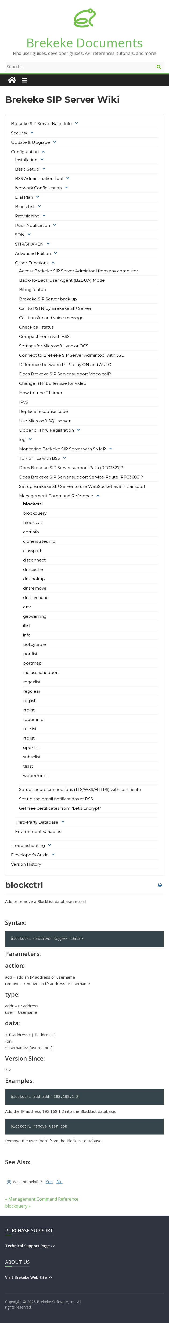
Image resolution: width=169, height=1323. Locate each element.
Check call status (36, 327)
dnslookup (34, 578)
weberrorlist (35, 775)
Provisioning (27, 215)
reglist (29, 700)
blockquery (34, 513)
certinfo (31, 531)
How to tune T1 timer (40, 392)
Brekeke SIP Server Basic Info (41, 123)
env (27, 606)
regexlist (31, 681)
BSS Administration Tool (39, 178)
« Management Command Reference (41, 1199)
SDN (19, 234)
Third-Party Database (36, 822)
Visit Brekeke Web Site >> (28, 1277)
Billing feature (33, 289)
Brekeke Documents (84, 42)
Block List (25, 206)
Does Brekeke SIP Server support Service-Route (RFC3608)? (81, 477)
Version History (26, 864)
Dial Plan (24, 197)
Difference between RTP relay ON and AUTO (65, 364)
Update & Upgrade (30, 142)
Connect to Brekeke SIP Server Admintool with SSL (71, 355)
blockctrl (32, 503)
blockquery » (18, 1206)
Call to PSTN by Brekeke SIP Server (55, 308)
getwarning (34, 616)
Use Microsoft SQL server (44, 420)
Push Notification (32, 225)
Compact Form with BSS (44, 336)
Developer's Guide (30, 854)
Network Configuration (38, 187)
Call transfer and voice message (51, 317)
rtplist (29, 710)
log (22, 439)
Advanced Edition (33, 253)
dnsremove (34, 588)
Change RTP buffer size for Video (52, 383)
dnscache (33, 569)
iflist (27, 625)
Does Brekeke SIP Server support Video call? (65, 373)
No (59, 1182)
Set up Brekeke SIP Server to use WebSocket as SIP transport (82, 486)
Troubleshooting (28, 845)
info (27, 635)
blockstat (32, 522)
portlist (30, 653)
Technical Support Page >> (30, 1245)
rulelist (30, 728)
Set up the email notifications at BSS (56, 798)
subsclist (31, 756)
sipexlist (31, 747)
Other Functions (31, 262)
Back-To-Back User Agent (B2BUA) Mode (62, 280)
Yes (49, 1182)
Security (19, 132)
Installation (26, 159)
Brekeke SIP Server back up (48, 298)
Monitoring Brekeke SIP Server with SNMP (62, 448)
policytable (34, 644)
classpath (32, 550)
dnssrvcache (36, 597)
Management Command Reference (56, 495)
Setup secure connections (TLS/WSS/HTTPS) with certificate (80, 789)
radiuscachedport (41, 672)
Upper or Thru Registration (46, 430)
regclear (31, 691)
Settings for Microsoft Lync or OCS (53, 345)
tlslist (28, 766)
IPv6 (23, 402)
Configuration (25, 151)
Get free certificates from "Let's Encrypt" (60, 808)
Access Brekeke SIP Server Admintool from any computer (78, 270)
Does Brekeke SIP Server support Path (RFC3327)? (71, 467)
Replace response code (43, 411)
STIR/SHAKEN (29, 244)
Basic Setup (27, 169)
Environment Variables (38, 831)
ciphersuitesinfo (39, 541)
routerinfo (33, 719)
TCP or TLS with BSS (39, 458)
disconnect (34, 560)
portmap (32, 663)
